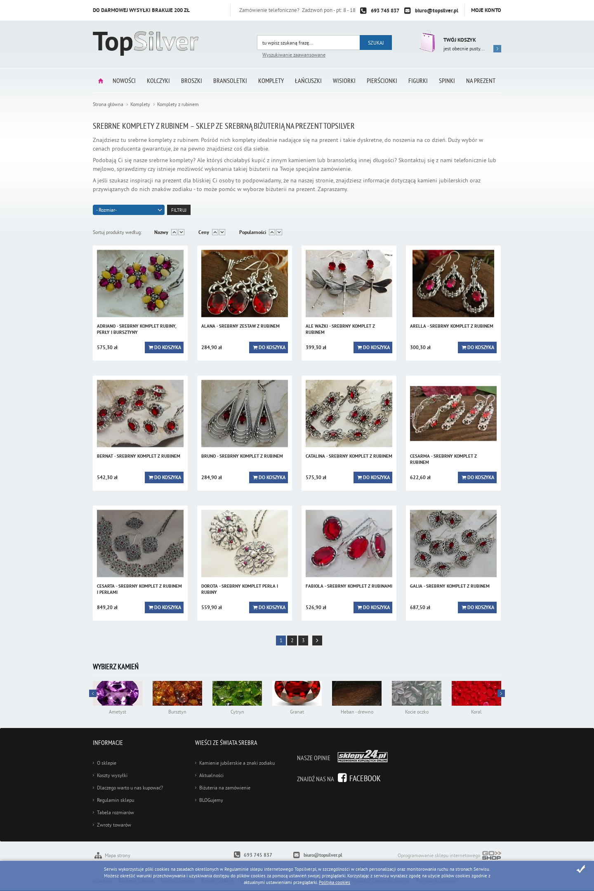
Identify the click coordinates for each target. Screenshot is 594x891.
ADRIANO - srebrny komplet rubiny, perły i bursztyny (136, 329)
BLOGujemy (211, 800)
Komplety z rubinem (178, 104)
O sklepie (106, 763)
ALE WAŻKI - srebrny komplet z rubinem (340, 329)
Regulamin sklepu (115, 800)
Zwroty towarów (114, 825)
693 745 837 (385, 10)
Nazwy (161, 232)
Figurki (418, 80)
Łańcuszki (308, 80)
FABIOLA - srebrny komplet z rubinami (349, 586)
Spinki (447, 80)
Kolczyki (158, 80)
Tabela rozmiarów (115, 812)
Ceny (203, 232)
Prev (501, 693)
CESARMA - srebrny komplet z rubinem (443, 459)
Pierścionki (382, 80)
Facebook (365, 778)
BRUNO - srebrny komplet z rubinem (242, 456)
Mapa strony (117, 855)
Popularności (252, 232)
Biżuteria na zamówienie (224, 788)
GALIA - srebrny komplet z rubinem (450, 586)
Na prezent (480, 80)
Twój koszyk (459, 39)
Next (93, 693)
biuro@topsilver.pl (436, 10)
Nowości (124, 80)
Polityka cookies (334, 882)
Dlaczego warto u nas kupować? (130, 788)
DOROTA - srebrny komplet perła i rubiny (239, 589)
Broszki (191, 80)
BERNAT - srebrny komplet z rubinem (138, 456)
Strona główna (101, 80)
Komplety (271, 80)
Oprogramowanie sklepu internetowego (449, 856)
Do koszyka (167, 347)
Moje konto (486, 10)
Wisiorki (344, 80)
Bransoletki (230, 80)
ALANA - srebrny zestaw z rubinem (240, 326)
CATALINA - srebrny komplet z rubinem (349, 456)
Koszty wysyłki (112, 775)
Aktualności (211, 775)
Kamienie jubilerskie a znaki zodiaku (237, 763)
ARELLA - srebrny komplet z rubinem (451, 326)
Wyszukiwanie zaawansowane (293, 55)
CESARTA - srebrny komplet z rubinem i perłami (139, 589)
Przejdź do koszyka (426, 41)
